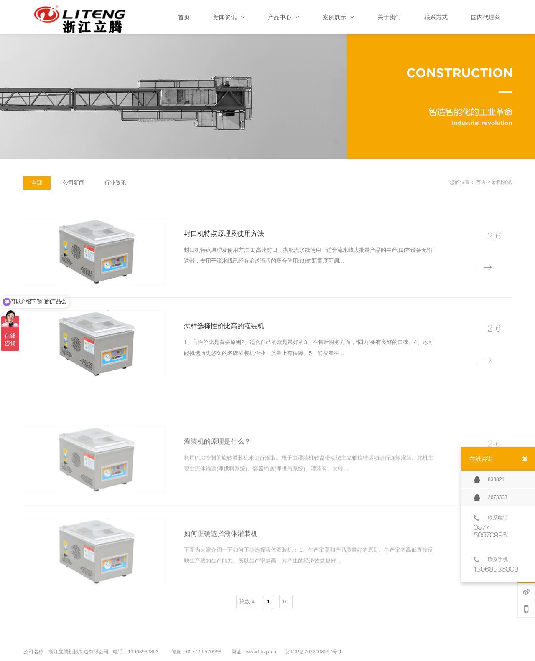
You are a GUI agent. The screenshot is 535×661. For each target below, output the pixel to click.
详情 (482, 266)
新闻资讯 (502, 182)
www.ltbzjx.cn (261, 652)
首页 (481, 182)
